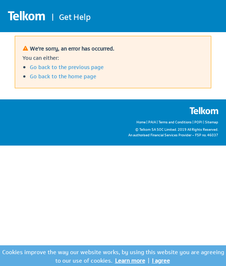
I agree (161, 260)
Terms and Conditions (175, 121)
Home (141, 121)
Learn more (130, 260)
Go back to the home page (63, 75)
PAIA (152, 121)
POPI (198, 121)
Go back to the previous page (67, 66)
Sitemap (211, 121)
